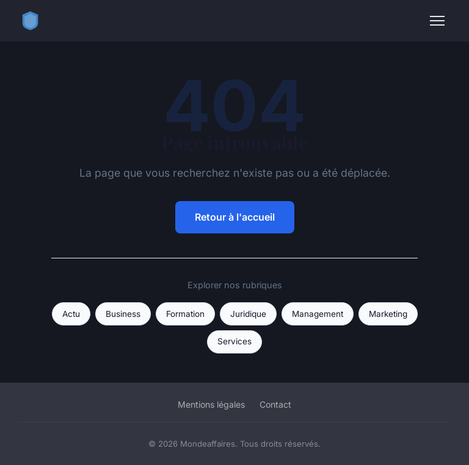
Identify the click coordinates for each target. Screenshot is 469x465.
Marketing (388, 314)
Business (123, 314)
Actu (71, 314)
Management (317, 314)
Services (234, 341)
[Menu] (437, 20)
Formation (185, 314)
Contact (275, 404)
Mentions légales (211, 404)
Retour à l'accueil (235, 217)
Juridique (248, 314)
